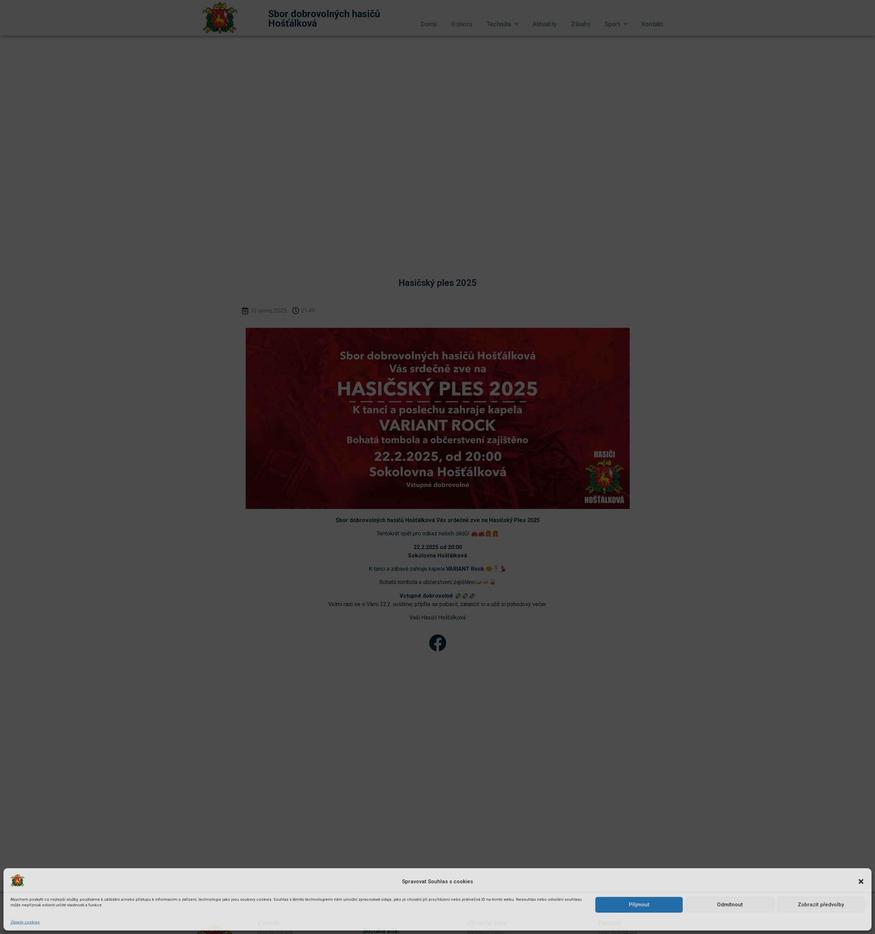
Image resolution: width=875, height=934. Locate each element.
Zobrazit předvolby (821, 904)
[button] (861, 881)
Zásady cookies (25, 922)
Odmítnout (730, 904)
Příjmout (639, 904)
